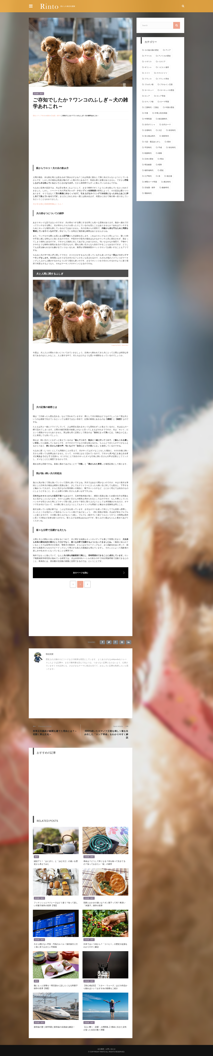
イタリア (161, 62)
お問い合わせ (110, 1049)
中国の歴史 (169, 107)
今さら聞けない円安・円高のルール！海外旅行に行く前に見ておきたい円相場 (56, 945)
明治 (162, 159)
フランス (148, 79)
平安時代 (148, 147)
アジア (168, 50)
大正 (160, 130)
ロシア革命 (161, 96)
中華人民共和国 (161, 113)
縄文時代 (167, 182)
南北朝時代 (162, 119)
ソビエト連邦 (163, 67)
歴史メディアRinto (39, 115)
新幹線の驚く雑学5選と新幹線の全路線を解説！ (54, 1026)
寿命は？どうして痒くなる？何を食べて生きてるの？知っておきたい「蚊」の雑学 (104, 862)
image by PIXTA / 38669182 (119, 345)
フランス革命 (163, 79)
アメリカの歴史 (164, 56)
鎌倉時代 (165, 187)
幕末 (169, 142)
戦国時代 (148, 153)
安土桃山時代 (150, 136)
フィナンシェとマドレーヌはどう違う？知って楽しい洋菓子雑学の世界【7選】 (56, 904)
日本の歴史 (149, 159)
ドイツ (147, 73)
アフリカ (148, 56)
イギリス (148, 62)
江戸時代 (148, 176)
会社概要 (100, 1049)
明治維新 (148, 165)
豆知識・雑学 (38, 93)
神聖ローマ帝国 (151, 182)
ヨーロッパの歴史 (167, 90)
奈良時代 (172, 130)
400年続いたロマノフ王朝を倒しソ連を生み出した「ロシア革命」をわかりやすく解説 (106, 734)
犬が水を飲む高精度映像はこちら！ (48, 204)
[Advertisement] (56, 142)
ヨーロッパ (149, 90)
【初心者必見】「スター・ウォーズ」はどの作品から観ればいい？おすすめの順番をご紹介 (105, 987)
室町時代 (165, 136)
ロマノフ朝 (149, 102)
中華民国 (148, 119)
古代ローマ (166, 125)
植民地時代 (149, 170)
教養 (48, 115)
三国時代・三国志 (152, 107)
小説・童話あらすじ (152, 142)
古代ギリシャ (150, 125)
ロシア (147, 96)
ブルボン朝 (149, 84)
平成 (160, 147)
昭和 (160, 165)
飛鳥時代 (148, 193)
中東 (146, 113)
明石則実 (49, 654)
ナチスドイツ (162, 73)
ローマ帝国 (164, 102)
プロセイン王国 (166, 84)
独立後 (169, 176)
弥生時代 (172, 147)
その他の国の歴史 (152, 50)
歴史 (162, 170)
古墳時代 (148, 130)
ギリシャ (148, 67)
